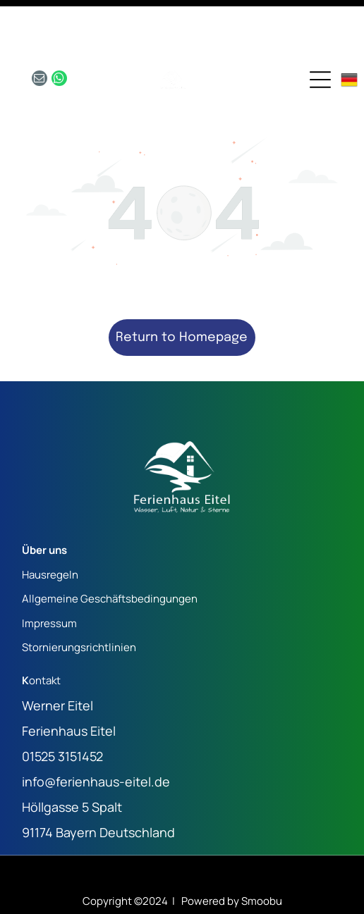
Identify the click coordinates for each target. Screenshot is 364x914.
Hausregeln (50, 526)
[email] (39, 32)
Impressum (49, 575)
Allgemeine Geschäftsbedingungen (110, 550)
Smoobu (261, 853)
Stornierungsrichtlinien (79, 599)
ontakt (45, 632)
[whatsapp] (59, 32)
